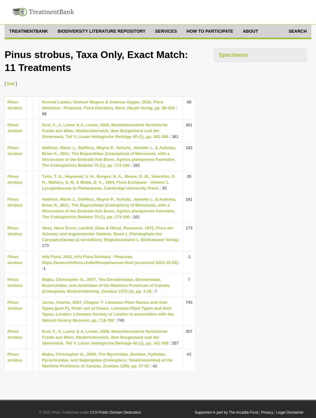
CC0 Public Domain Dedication (115, 412)
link (11, 83)
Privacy (267, 412)
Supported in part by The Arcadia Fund (226, 412)
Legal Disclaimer (290, 412)
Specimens (233, 55)
